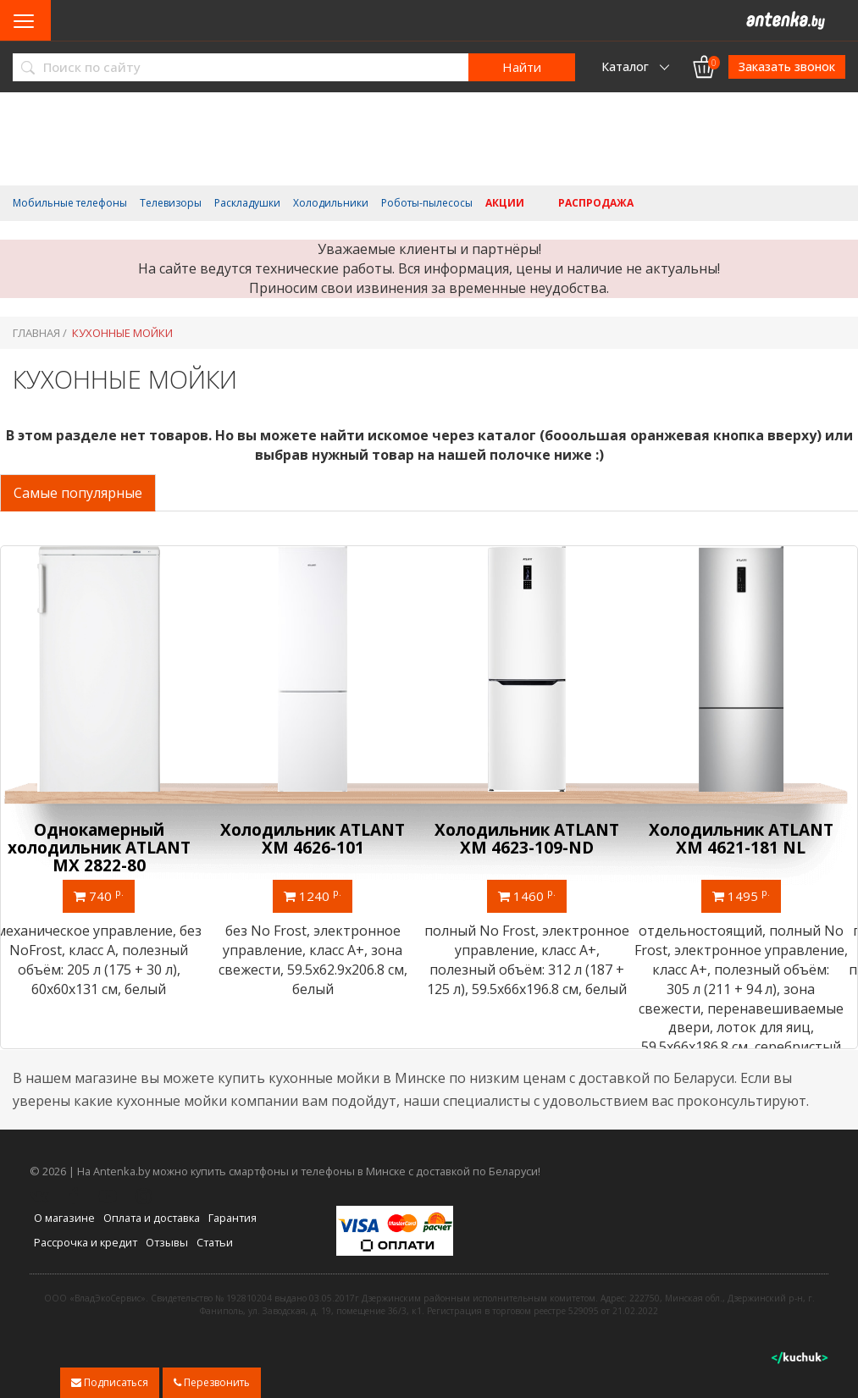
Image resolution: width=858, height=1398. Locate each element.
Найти (521, 66)
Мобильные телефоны (70, 203)
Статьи (215, 1241)
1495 (750, 895)
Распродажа (596, 203)
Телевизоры (171, 203)
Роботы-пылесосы (427, 203)
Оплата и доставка (151, 1217)
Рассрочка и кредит (85, 1241)
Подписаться (109, 1382)
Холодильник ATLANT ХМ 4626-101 (322, 839)
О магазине (64, 1217)
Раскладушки (247, 203)
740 (108, 895)
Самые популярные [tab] (78, 492)
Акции (504, 203)
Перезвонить (212, 1382)
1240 (322, 895)
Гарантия (232, 1217)
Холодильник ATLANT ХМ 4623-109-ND (536, 839)
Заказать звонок (787, 66)
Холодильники (330, 203)
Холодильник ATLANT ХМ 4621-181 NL (750, 839)
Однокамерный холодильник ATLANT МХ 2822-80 (107, 847)
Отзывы (167, 1241)
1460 (536, 895)
